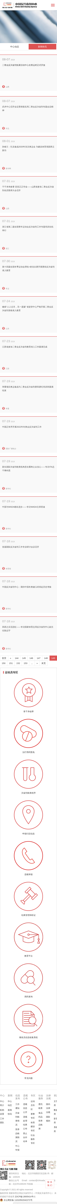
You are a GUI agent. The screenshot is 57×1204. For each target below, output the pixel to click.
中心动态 (14, 46)
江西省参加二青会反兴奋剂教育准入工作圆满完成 (24, 359)
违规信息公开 (25, 1108)
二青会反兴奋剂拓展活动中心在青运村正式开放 (23, 65)
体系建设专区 (33, 1126)
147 (38, 658)
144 (16, 658)
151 (11, 663)
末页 (43, 663)
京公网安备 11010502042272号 (18, 1200)
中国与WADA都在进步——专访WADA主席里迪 (23, 519)
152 (18, 663)
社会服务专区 (33, 1139)
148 (46, 658)
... (32, 663)
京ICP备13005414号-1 (25, 1196)
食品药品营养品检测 (40, 1121)
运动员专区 (33, 1105)
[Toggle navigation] (53, 5)
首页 (4, 658)
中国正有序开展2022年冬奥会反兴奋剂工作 (22, 439)
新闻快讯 (42, 46)
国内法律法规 (48, 1108)
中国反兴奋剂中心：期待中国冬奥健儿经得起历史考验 (26, 599)
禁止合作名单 (25, 1137)
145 (24, 658)
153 (25, 663)
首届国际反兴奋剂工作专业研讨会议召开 (20, 559)
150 (3, 663)
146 (31, 658)
